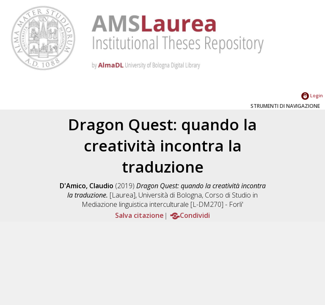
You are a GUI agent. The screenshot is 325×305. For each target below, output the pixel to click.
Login (312, 95)
